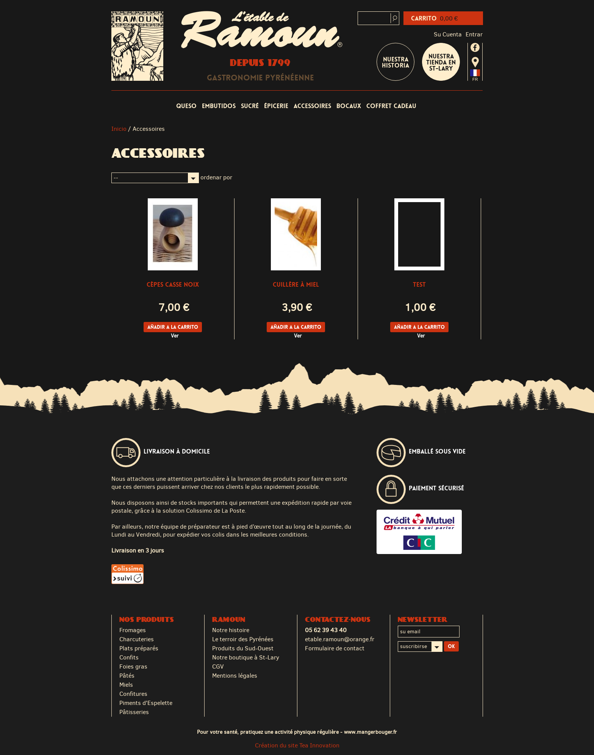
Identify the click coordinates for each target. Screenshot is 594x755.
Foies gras (133, 666)
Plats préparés (138, 648)
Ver (175, 335)
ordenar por (216, 177)
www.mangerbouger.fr (370, 732)
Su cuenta (448, 34)
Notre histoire (230, 630)
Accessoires (312, 106)
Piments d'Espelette (145, 703)
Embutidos (219, 106)
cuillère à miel (296, 285)
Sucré (250, 106)
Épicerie (276, 106)
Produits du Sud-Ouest (243, 648)
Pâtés (126, 676)
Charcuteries (136, 639)
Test (419, 285)
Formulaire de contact (334, 648)
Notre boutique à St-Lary (245, 657)
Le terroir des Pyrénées (243, 639)
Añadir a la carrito (172, 327)
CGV (218, 666)
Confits (129, 657)
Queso (186, 106)
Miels (126, 685)
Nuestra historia (395, 62)
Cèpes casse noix (173, 285)
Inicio (119, 129)
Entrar (474, 34)
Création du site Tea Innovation (297, 745)
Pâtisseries (134, 712)
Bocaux (348, 106)
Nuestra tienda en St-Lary (441, 62)
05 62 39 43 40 (326, 630)
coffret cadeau (391, 106)
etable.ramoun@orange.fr (339, 639)
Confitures (133, 694)
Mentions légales (234, 676)
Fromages (132, 630)
